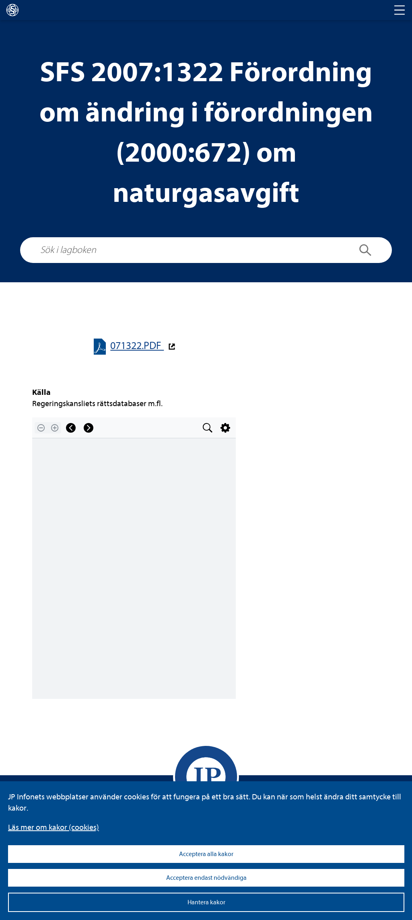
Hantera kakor (206, 902)
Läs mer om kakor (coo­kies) (53, 827)
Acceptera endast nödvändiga (206, 877)
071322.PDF (137, 345)
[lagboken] (12, 10)
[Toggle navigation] (399, 10)
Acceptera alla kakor (206, 854)
